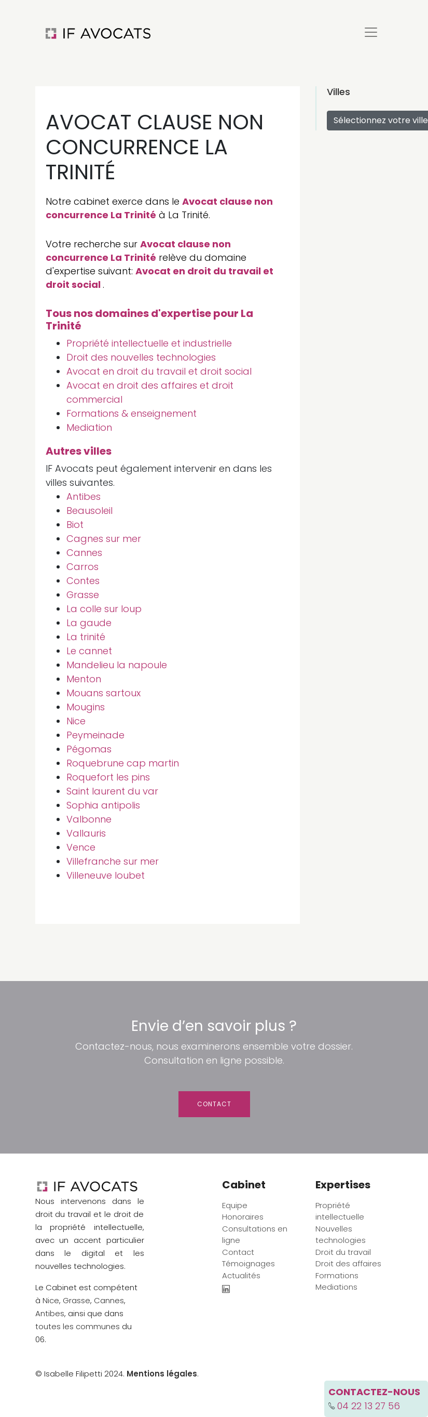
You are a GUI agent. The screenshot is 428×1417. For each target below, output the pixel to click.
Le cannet (89, 650)
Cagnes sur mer (103, 538)
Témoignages (248, 1263)
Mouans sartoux (103, 692)
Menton (83, 678)
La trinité (85, 636)
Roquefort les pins (108, 777)
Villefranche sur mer (112, 861)
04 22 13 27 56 (368, 1405)
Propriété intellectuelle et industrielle (149, 343)
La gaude (89, 622)
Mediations (336, 1286)
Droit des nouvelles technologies (141, 357)
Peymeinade (95, 735)
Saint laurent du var (112, 791)
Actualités (241, 1275)
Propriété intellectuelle (339, 1211)
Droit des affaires (348, 1263)
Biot (75, 524)
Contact (214, 1104)
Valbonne (89, 819)
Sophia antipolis (103, 805)
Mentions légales (162, 1373)
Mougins (85, 706)
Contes (83, 580)
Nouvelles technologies (340, 1234)
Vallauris (86, 833)
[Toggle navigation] (371, 32)
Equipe (234, 1205)
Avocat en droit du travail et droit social (159, 371)
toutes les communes (77, 1326)
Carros (82, 566)
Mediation (89, 427)
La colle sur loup (104, 608)
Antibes (83, 496)
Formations (336, 1275)
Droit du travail (343, 1252)
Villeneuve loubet (105, 875)
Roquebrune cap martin (122, 763)
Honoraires (243, 1216)
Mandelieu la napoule (116, 664)
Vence (80, 847)
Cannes (84, 552)
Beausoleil (89, 510)
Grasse (82, 594)
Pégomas (89, 749)
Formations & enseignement (131, 413)
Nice (76, 720)
